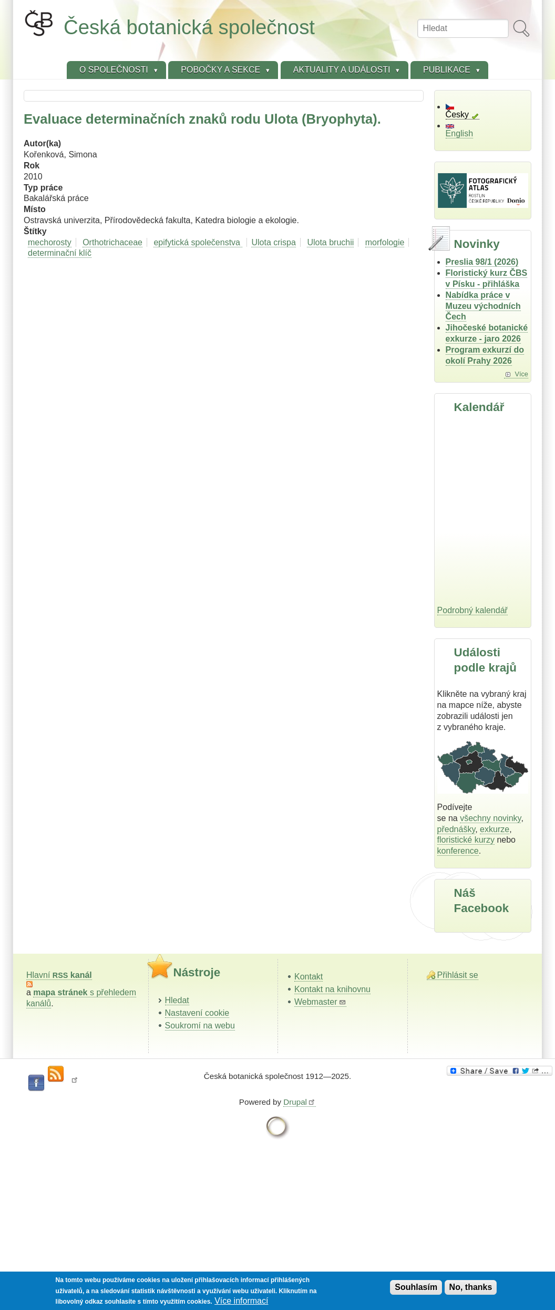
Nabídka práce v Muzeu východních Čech (483, 306)
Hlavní (59, 975)
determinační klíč (59, 252)
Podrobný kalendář (472, 610)
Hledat (177, 1000)
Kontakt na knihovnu (332, 989)
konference (458, 850)
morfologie (385, 242)
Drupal (299, 1101)
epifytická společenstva (197, 242)
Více (521, 374)
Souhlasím (416, 1287)
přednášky (456, 829)
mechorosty (49, 242)
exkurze (494, 829)
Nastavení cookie (197, 1012)
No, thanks (470, 1287)
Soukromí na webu (200, 1025)
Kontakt (308, 976)
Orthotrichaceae (112, 242)
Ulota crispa (273, 242)
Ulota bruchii (330, 242)
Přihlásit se (457, 975)
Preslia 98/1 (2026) (482, 261)
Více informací (241, 1300)
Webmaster (320, 1001)
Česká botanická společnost (189, 27)
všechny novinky (490, 818)
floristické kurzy (466, 839)
